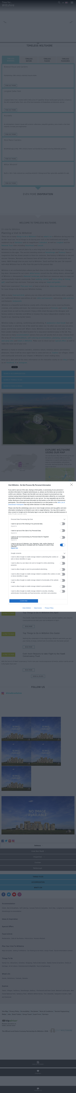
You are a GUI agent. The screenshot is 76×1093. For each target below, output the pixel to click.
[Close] (72, 485)
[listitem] (38, 519)
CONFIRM (23, 601)
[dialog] (38, 546)
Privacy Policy (49, 608)
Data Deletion (27, 608)
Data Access (38, 608)
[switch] (62, 523)
